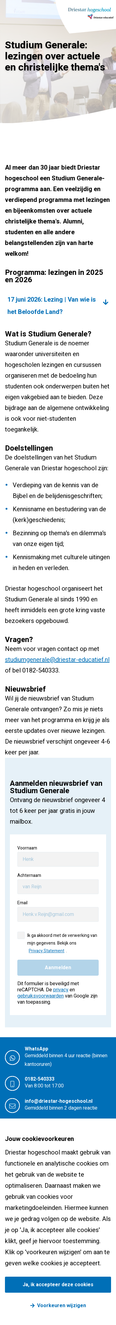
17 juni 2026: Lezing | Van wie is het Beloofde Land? (51, 305)
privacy (60, 990)
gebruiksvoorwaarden (40, 996)
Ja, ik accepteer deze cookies (58, 1284)
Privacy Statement (46, 951)
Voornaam (27, 848)
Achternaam (29, 875)
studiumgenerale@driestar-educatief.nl (57, 659)
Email (22, 903)
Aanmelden (58, 967)
